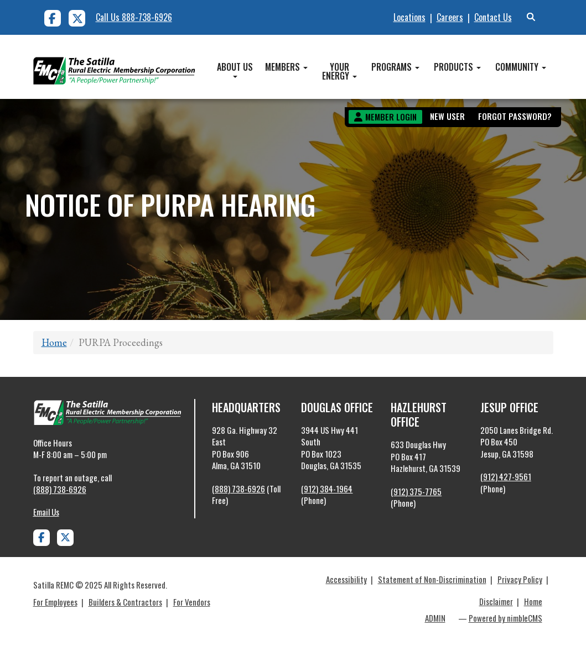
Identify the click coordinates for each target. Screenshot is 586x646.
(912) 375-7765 (416, 491)
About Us (235, 69)
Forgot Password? (515, 116)
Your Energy (339, 71)
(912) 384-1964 (326, 488)
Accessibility (346, 579)
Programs (395, 66)
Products (457, 66)
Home (54, 342)
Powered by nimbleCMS (505, 618)
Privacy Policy (519, 579)
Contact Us (493, 17)
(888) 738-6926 (59, 489)
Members (286, 66)
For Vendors (191, 602)
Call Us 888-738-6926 (134, 17)
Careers (450, 17)
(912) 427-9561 (505, 476)
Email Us (46, 512)
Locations (409, 17)
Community (520, 66)
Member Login (391, 117)
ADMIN (435, 618)
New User (447, 116)
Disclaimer (496, 601)
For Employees (55, 602)
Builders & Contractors (125, 602)
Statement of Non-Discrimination (432, 579)
